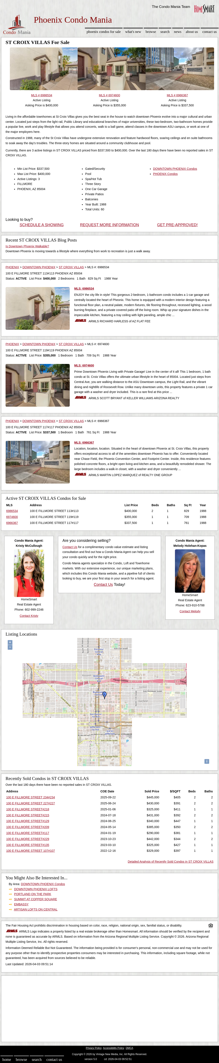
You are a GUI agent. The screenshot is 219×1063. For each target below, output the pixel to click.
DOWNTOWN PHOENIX (38, 267)
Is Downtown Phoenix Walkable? (27, 246)
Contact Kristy (29, 615)
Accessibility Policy (113, 1048)
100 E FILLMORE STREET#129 (27, 821)
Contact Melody (190, 611)
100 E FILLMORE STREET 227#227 (30, 803)
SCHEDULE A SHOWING (42, 225)
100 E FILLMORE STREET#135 (27, 845)
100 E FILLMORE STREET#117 (27, 833)
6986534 (12, 511)
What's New (133, 32)
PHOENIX (12, 267)
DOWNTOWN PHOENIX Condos (175, 168)
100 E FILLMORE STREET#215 (27, 815)
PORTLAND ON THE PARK (32, 894)
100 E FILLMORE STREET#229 (27, 839)
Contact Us (209, 32)
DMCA (129, 1048)
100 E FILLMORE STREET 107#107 (30, 850)
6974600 (12, 517)
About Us (192, 32)
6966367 (12, 523)
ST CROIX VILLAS (71, 267)
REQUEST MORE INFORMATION (109, 225)
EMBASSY (21, 904)
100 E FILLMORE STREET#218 (27, 809)
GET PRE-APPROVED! (177, 225)
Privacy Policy (94, 1048)
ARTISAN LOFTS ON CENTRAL (36, 909)
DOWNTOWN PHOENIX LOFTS (36, 889)
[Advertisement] (109, 1008)
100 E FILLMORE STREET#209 (27, 827)
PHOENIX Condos (165, 174)
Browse (151, 32)
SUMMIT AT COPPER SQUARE (35, 899)
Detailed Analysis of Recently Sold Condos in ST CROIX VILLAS (171, 861)
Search (165, 32)
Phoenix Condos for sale (104, 32)
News (178, 32)
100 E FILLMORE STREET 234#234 (30, 797)
